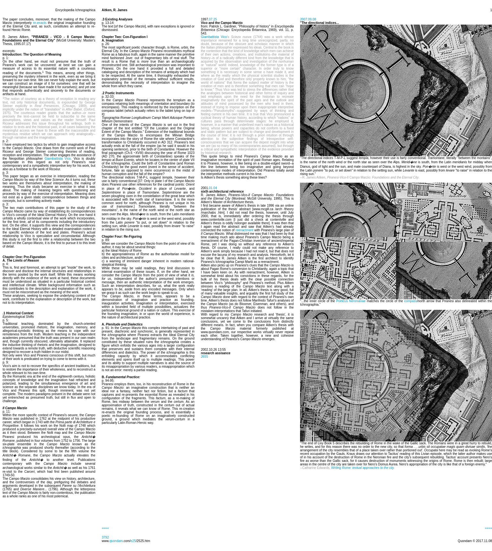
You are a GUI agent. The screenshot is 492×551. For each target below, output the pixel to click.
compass (410, 301)
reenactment (244, 230)
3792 (105, 537)
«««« (105, 528)
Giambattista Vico (58, 158)
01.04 (213, 188)
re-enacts (40, 23)
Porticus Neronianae (351, 301)
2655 (204, 356)
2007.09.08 (308, 19)
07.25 (213, 19)
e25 (133, 541)
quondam (116, 541)
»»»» (488, 528)
